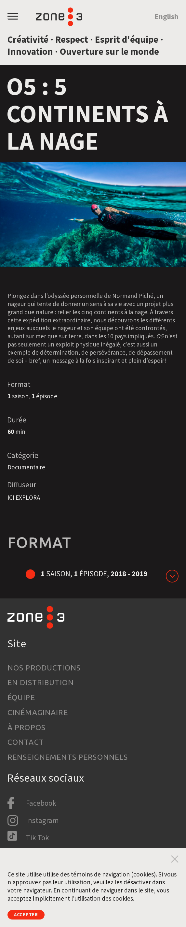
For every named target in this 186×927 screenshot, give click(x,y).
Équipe (21, 697)
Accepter (31, 913)
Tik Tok (37, 837)
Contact (25, 742)
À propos (26, 727)
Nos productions (44, 668)
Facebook (41, 803)
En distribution (40, 682)
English (166, 16)
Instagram (42, 820)
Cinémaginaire (37, 712)
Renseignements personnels (67, 757)
